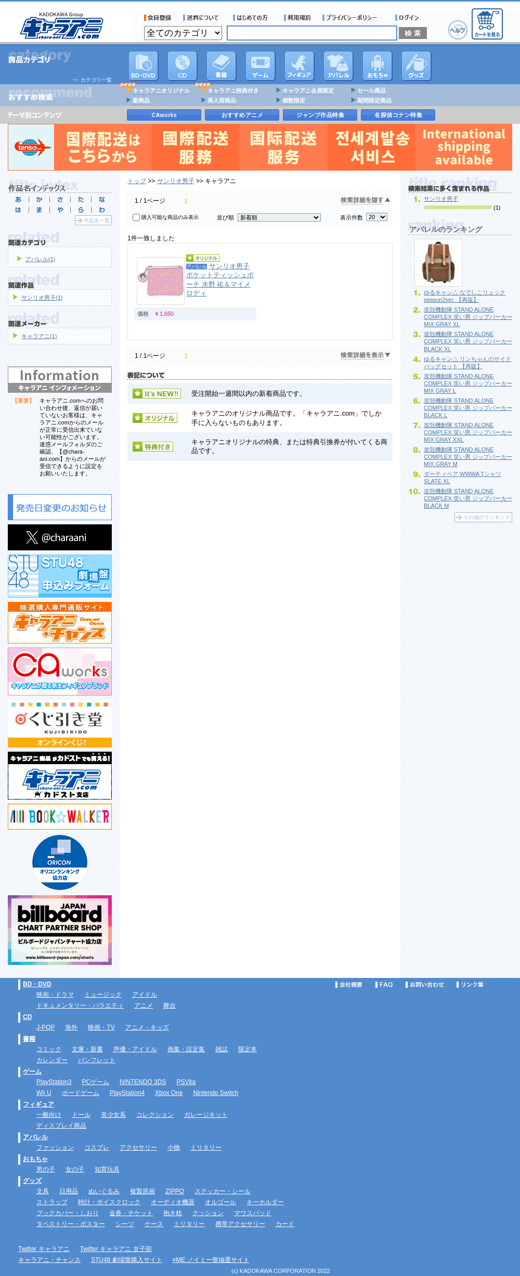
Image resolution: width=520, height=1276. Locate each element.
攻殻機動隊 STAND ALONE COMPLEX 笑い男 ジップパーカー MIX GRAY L (468, 383)
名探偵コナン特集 (398, 115)
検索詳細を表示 (366, 355)
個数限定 (293, 100)
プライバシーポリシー (353, 18)
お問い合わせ (425, 985)
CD (182, 66)
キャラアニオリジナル (161, 90)
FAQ (384, 985)
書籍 (221, 66)
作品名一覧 (97, 220)
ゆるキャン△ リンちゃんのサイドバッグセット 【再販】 (467, 362)
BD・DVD (37, 984)
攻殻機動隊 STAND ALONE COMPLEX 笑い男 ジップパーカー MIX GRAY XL (468, 316)
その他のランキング (486, 517)
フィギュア (299, 66)
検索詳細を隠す (366, 200)
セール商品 (371, 90)
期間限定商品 (374, 100)
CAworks (164, 115)
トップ (136, 181)
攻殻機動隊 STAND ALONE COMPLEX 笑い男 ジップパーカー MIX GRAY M (468, 456)
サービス (252, 18)
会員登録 (158, 18)
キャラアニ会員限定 (308, 90)
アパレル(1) (40, 259)
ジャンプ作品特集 (320, 115)
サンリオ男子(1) (41, 297)
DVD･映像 (143, 66)
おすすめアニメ (243, 115)
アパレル (338, 66)
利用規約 (297, 18)
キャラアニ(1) (39, 336)
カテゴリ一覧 (96, 80)
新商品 (141, 100)
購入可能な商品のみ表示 (170, 217)
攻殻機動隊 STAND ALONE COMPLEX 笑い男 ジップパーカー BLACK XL (468, 341)
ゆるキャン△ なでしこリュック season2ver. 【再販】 (464, 296)
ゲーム (32, 1071)
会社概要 (348, 985)
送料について (202, 18)
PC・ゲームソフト (260, 66)
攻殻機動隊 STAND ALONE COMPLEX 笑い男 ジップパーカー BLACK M (468, 498)
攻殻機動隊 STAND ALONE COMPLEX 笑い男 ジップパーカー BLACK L (468, 407)
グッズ (416, 66)
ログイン (408, 18)
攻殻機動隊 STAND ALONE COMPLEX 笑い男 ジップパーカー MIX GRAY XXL (468, 432)
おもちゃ (377, 66)
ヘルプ (457, 30)
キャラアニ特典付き (233, 90)
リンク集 (470, 985)
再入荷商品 (221, 100)
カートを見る (487, 24)
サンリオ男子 (175, 181)
